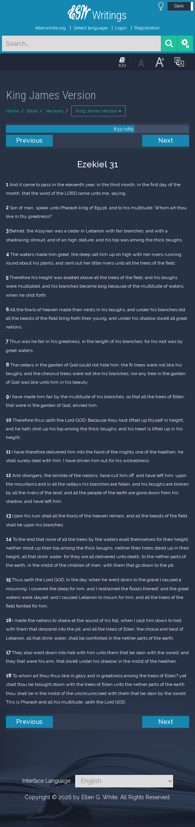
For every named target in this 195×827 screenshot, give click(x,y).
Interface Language (46, 781)
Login (121, 28)
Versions (54, 111)
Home (12, 111)
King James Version (98, 111)
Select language (90, 28)
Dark (179, 6)
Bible (32, 111)
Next (165, 140)
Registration (147, 28)
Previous (29, 140)
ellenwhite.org (50, 28)
